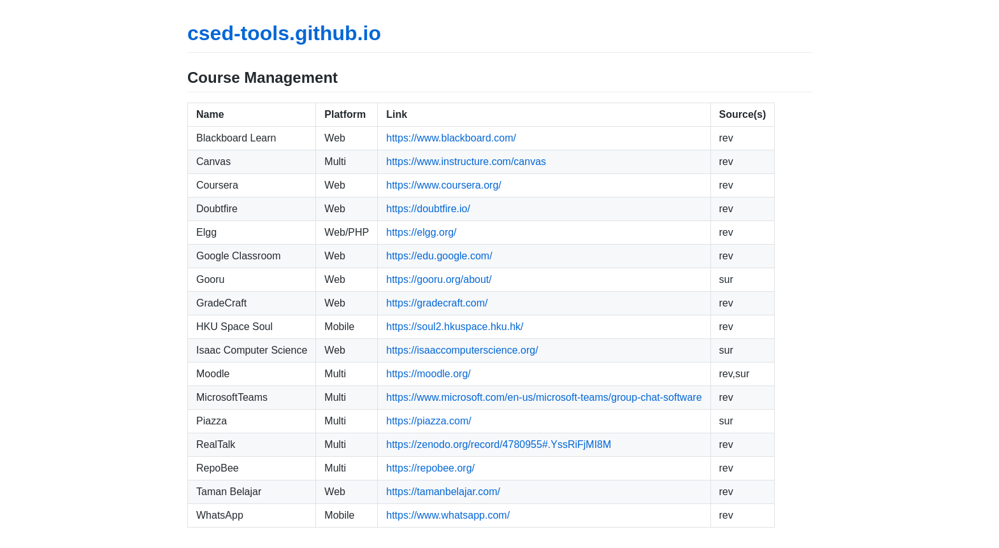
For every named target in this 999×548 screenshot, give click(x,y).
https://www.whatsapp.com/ (448, 515)
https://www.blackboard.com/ (451, 138)
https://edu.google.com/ (439, 255)
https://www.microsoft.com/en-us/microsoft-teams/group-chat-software (543, 397)
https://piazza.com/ (428, 420)
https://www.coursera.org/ (443, 185)
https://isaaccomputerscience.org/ (462, 350)
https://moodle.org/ (428, 373)
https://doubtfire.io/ (428, 208)
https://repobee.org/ (430, 468)
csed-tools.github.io (284, 33)
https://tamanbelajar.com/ (443, 491)
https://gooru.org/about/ (438, 279)
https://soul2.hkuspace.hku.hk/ (454, 326)
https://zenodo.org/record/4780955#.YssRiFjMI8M (498, 444)
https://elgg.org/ (421, 232)
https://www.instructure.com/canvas (466, 161)
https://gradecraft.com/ (436, 303)
